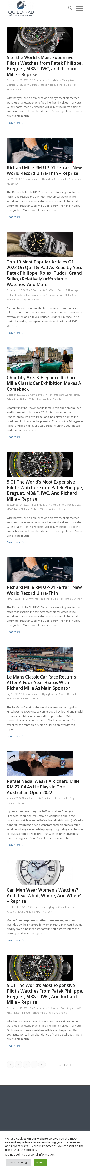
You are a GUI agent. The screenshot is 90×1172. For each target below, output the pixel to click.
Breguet (21, 84)
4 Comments (38, 504)
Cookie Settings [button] (18, 1162)
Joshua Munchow (73, 598)
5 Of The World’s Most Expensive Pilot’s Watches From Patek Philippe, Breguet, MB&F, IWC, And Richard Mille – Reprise (45, 490)
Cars (61, 394)
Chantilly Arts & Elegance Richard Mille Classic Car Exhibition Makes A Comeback (44, 383)
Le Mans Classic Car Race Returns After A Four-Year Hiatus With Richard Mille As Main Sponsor (41, 682)
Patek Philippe (47, 84)
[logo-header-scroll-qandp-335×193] (37, 8)
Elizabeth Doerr (15, 803)
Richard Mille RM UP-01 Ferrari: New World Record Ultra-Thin (44, 590)
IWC (29, 84)
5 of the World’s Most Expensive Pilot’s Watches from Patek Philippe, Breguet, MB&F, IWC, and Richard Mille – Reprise (45, 66)
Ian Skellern (32, 299)
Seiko (10, 299)
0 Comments (38, 290)
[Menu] (77, 8)
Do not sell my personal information (30, 1154)
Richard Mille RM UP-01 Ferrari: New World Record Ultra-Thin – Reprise (44, 170)
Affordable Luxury (28, 295)
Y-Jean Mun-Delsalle (50, 399)
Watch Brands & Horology (64, 290)
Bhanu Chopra (14, 89)
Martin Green (44, 911)
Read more (15, 122)
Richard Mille (63, 84)
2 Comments (38, 80)
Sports (62, 694)
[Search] (68, 8)
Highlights (56, 80)
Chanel (62, 907)
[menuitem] (68, 8)
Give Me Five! (58, 504)
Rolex (74, 295)
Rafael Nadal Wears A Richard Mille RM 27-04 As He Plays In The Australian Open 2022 (43, 787)
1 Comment (34, 907)
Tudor (17, 299)
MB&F (35, 84)
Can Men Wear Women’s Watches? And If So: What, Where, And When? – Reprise (44, 895)
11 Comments (30, 598)
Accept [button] (40, 1162)
